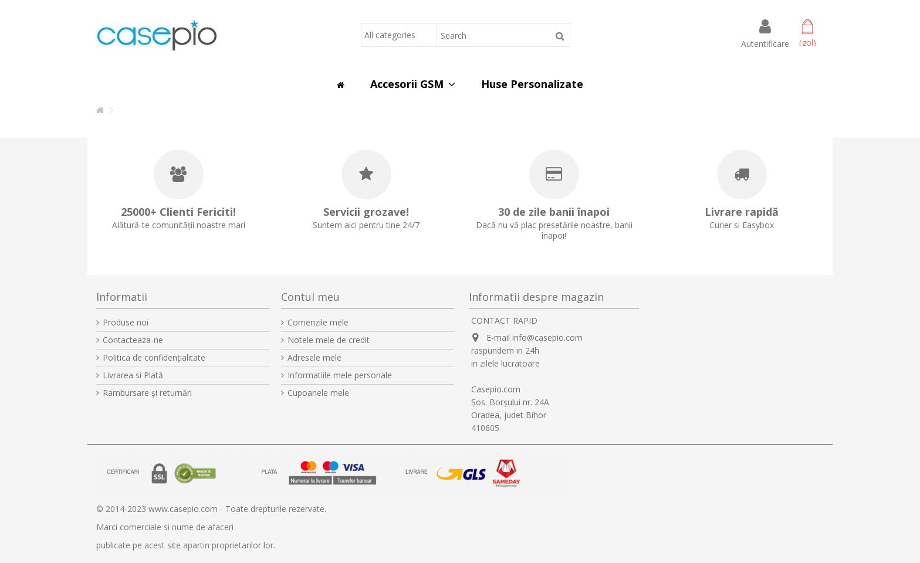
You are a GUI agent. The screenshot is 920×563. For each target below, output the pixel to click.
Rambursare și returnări (147, 393)
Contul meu (310, 297)
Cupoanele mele (318, 393)
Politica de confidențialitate (154, 357)
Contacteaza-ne (133, 340)
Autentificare (765, 43)
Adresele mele (314, 357)
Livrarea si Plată (133, 375)
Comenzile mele (318, 322)
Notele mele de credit (329, 340)
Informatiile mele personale (340, 375)
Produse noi (125, 322)
